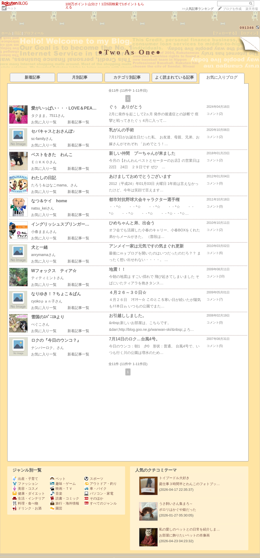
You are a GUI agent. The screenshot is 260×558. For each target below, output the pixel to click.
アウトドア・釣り (100, 484)
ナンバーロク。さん (47, 348)
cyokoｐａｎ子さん (47, 301)
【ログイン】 (250, 33)
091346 (247, 28)
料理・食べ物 (25, 503)
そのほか (93, 498)
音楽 (56, 493)
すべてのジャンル (100, 503)
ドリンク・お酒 (27, 508)
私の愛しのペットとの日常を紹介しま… (189, 529)
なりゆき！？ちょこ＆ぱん (56, 294)
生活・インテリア (28, 498)
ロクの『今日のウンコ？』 (56, 340)
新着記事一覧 (78, 122)
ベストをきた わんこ (52, 154)
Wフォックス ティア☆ (54, 270)
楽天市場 (251, 9)
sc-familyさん (42, 139)
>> (198, 9)
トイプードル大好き (174, 478)
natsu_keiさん (42, 208)
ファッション (25, 484)
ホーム (6, 33)
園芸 (56, 508)
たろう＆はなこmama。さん (54, 185)
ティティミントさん (47, 278)
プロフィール (34, 33)
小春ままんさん (44, 232)
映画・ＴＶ (61, 488)
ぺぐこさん (40, 324)
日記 (17, 33)
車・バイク (95, 488)
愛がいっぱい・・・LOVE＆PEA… (64, 108)
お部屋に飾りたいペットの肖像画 (184, 535)
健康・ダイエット (28, 493)
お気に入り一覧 (44, 122)
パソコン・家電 (98, 493)
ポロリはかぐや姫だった (177, 510)
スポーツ (93, 479)
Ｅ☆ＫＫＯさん (44, 162)
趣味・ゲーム (63, 484)
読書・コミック (64, 498)
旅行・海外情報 (64, 503)
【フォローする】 (224, 33)
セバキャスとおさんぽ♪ (53, 131)
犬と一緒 (39, 247)
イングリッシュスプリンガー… (60, 224)
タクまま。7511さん (48, 115)
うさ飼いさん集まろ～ (176, 504)
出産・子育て (25, 479)
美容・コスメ (25, 488)
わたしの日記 (43, 178)
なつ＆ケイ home (49, 201)
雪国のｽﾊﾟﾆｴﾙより (47, 317)
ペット (12, 8)
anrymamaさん (43, 255)
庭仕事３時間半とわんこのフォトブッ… (189, 484)
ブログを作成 (232, 9)
